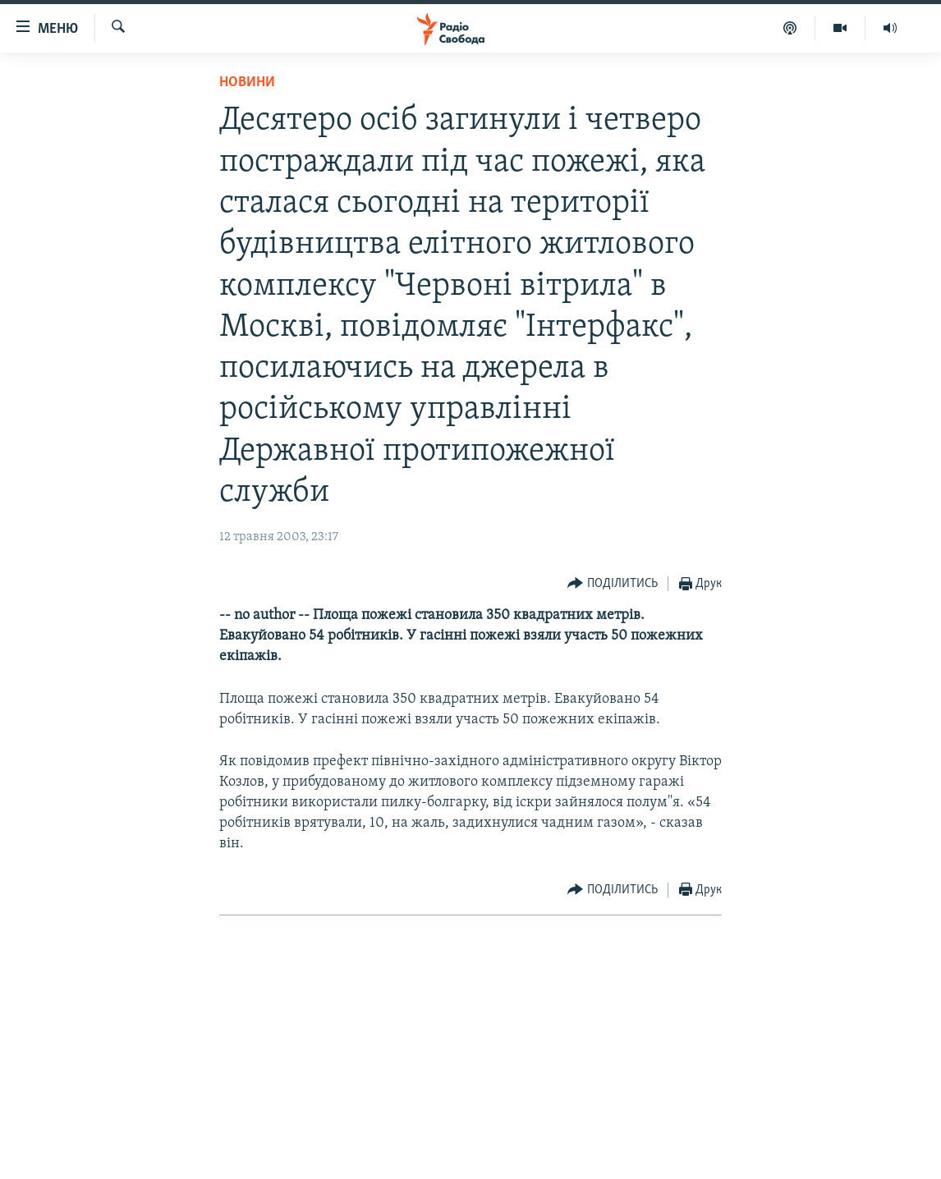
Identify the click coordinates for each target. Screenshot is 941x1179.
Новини (247, 82)
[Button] (612, 584)
